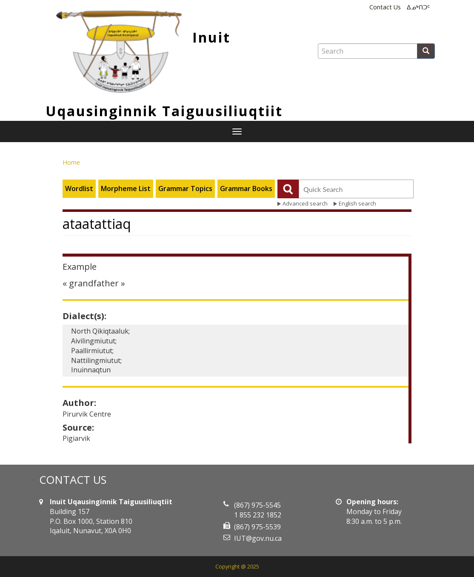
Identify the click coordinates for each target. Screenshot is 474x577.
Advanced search (305, 203)
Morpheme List (126, 188)
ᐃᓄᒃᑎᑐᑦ (418, 7)
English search (357, 203)
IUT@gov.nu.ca (258, 538)
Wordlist (79, 188)
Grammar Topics (185, 188)
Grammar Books (246, 188)
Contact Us (385, 7)
